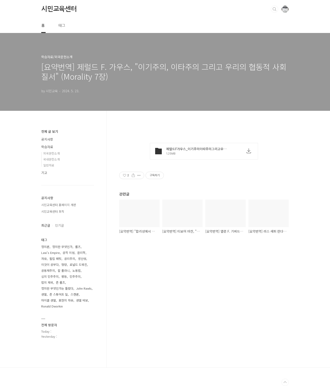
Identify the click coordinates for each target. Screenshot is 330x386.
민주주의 (75, 276)
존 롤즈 (60, 282)
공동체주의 (48, 270)
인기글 (59, 225)
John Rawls (84, 288)
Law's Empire (50, 252)
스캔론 (75, 294)
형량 (64, 264)
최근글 (45, 225)
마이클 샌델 (48, 300)
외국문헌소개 (51, 153)
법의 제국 (47, 282)
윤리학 (81, 252)
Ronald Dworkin (52, 306)
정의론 (45, 247)
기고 (44, 172)
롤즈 (78, 247)
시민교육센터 (59, 9)
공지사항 (47, 139)
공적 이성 (68, 252)
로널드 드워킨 (78, 264)
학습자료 (47, 146)
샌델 (44, 294)
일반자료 (48, 165)
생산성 (82, 258)
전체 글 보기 (49, 131)
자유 (44, 258)
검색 (274, 9)
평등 (64, 276)
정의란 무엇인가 (62, 247)
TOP (285, 382)
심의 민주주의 (50, 276)
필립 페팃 (55, 258)
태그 (61, 25)
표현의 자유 (66, 300)
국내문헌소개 (51, 159)
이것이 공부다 (50, 264)
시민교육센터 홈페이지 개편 (58, 205)
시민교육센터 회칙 (52, 211)
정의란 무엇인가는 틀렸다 (57, 288)
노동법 (76, 270)
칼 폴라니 (64, 270)
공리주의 (69, 258)
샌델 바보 (82, 300)
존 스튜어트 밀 (59, 294)
